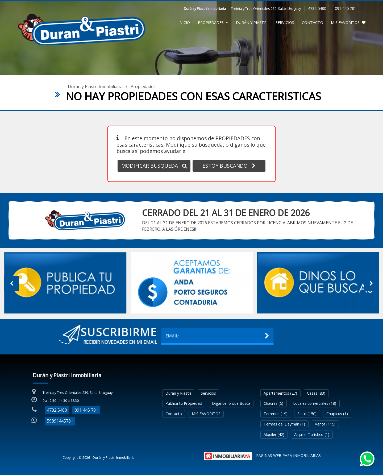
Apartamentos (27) (280, 393)
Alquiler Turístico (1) (311, 434)
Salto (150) (307, 413)
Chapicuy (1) (337, 413)
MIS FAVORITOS (348, 22)
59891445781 (60, 421)
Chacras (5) (273, 403)
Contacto (312, 22)
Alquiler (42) (274, 434)
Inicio (184, 22)
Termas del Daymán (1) (284, 424)
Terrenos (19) (276, 413)
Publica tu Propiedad (183, 403)
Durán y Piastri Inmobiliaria (95, 86)
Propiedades (213, 22)
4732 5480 (317, 8)
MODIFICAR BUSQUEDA (154, 165)
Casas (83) (316, 393)
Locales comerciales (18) (314, 403)
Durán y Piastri (252, 22)
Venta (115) (325, 424)
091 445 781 (345, 8)
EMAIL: (67, 336)
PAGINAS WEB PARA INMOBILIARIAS (288, 455)
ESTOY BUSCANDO (229, 165)
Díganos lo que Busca (231, 403)
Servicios (285, 22)
